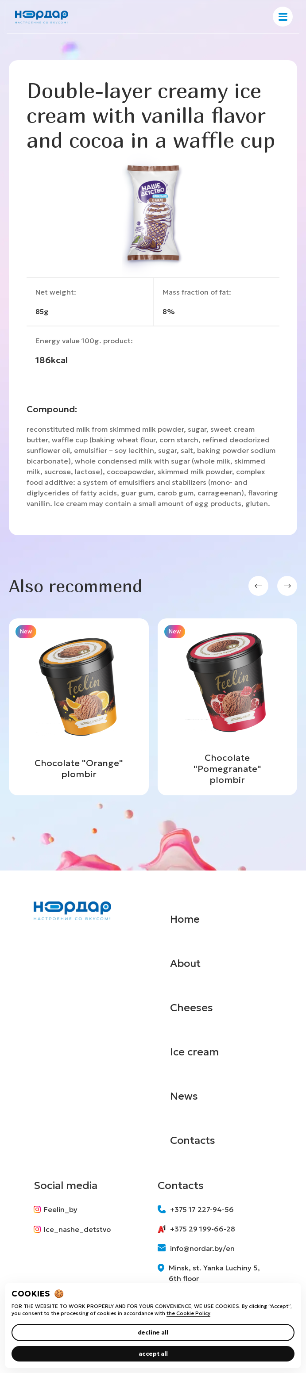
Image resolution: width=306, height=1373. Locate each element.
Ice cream (195, 1052)
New (26, 631)
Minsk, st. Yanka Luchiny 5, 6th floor (209, 1273)
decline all (153, 1332)
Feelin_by (55, 1209)
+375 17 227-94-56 (196, 1209)
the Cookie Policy (188, 1313)
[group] (79, 706)
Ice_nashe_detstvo (72, 1229)
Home (185, 919)
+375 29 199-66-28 (196, 1228)
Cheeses (191, 1007)
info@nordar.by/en (196, 1248)
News (184, 1096)
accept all (153, 1354)
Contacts (193, 1140)
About (186, 963)
